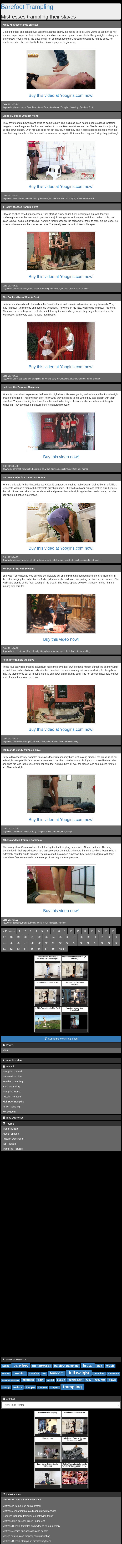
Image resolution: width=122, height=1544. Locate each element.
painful (50, 1380)
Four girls (27, 741)
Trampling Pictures (13, 1148)
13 (92, 931)
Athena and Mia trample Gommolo (22, 840)
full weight (46, 379)
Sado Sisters (18, 198)
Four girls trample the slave (18, 659)
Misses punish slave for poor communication (26, 1536)
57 (46, 948)
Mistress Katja (19, 107)
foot (44, 923)
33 (116, 937)
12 (85, 931)
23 (46, 937)
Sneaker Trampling (13, 1081)
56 (39, 948)
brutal (88, 1365)
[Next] (62, 949)
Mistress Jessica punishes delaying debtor (25, 1531)
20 (25, 937)
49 (109, 943)
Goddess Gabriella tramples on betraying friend (28, 1516)
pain (40, 1379)
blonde (26, 831)
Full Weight (55, 289)
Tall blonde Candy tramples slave (22, 750)
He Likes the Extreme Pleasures (21, 387)
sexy (76, 741)
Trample (60, 198)
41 (53, 943)
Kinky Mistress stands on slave (20, 24)
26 (67, 937)
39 (39, 943)
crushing (65, 379)
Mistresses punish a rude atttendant (22, 1499)
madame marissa (10, 1380)
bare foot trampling (41, 1366)
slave (42, 741)
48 (102, 943)
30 (95, 937)
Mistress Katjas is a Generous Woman (24, 477)
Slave (40, 107)
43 (67, 943)
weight (69, 831)
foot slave (70, 651)
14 (99, 931)
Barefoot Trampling (27, 6)
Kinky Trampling (11, 1106)
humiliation (113, 1374)
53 (18, 948)
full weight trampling (41, 651)
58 (53, 948)
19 (18, 937)
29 (88, 937)
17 (4, 937)
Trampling (44, 289)
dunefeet (34, 1373)
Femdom (83, 107)
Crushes (84, 289)
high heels (78, 560)
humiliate (55, 469)
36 (18, 943)
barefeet (62, 923)
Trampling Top (10, 1128)
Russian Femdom (12, 1096)
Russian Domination (13, 1138)
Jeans (79, 198)
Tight (73, 198)
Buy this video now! (61, 457)
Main (5, 1050)
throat (32, 923)
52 (11, 948)
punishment (75, 1380)
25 (60, 937)
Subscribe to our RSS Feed (61, 1038)
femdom (57, 1373)
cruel (99, 1365)
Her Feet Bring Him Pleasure (19, 568)
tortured (81, 379)
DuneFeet (17, 289)
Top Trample (9, 1143)
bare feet (27, 379)
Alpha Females (11, 1133)
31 (102, 937)
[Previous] (9, 931)
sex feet (73, 469)
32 (109, 937)
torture (17, 1387)
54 (25, 948)
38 (32, 943)
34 (4, 943)
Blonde (29, 198)
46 (88, 943)
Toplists (8, 1123)
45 (81, 943)
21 (32, 937)
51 (4, 948)
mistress (40, 560)
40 (46, 943)
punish (61, 1380)
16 (113, 931)
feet (44, 1374)
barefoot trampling (66, 1365)
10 (71, 931)
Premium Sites (12, 1060)
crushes (73, 379)
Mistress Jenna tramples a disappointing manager (29, 1511)
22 (39, 937)
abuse (5, 1365)
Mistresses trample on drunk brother (22, 1506)
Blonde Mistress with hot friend (20, 115)
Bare (29, 107)
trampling (36, 379)
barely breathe (93, 379)
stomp (79, 651)
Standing (74, 107)
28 (81, 937)
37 (25, 943)
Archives (9, 1398)
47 (95, 943)
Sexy (72, 289)
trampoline (58, 741)
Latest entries (12, 1494)
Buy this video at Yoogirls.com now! (61, 95)
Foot (91, 107)
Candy (33, 831)
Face (46, 107)
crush (62, 651)
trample (36, 741)
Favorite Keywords (14, 1359)
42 (60, 943)
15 (106, 931)
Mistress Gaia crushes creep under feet (24, 1521)
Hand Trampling (11, 1086)
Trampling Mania (12, 1091)
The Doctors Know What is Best (21, 297)
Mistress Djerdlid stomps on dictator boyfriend (27, 1541)
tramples (97, 560)
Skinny (36, 198)
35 (11, 943)
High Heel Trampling (13, 1101)
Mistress (65, 289)
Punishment (88, 198)
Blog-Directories (13, 1117)
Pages (8, 1045)
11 (78, 931)
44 (74, 943)
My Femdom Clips (12, 1076)
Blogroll (8, 1066)
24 (53, 937)
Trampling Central (12, 1071)
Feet (34, 107)
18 (11, 937)
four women (83, 469)
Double (52, 198)
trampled (42, 1387)
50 (116, 943)
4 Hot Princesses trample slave (20, 207)
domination (52, 923)
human (49, 741)
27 (74, 937)
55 (32, 948)
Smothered (54, 107)
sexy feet (56, 379)
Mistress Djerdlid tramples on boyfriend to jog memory (31, 1526)
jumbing (86, 651)
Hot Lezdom (9, 1111)
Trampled (64, 107)
